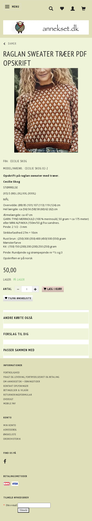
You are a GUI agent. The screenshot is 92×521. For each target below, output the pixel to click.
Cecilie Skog (18, 161)
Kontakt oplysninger (15, 385)
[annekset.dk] (46, 26)
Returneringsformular (17, 394)
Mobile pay (9, 403)
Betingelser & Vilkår (15, 390)
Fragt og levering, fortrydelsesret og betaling (31, 376)
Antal (8, 289)
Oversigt (8, 399)
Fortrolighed (11, 372)
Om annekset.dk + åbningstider (21, 381)
